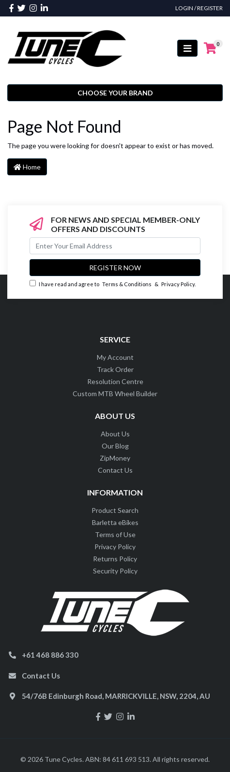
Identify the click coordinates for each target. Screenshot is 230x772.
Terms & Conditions (127, 284)
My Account (115, 357)
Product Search (115, 510)
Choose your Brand (115, 93)
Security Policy (115, 571)
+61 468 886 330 (50, 654)
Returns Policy (115, 559)
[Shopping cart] (210, 48)
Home (27, 167)
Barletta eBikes (115, 522)
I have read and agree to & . (113, 283)
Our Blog (115, 446)
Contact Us (115, 470)
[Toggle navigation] (187, 48)
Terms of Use (115, 534)
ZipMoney (115, 458)
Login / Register (199, 8)
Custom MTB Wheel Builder (115, 393)
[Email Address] (115, 245)
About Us (115, 434)
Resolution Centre (115, 381)
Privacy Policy (178, 284)
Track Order (115, 369)
